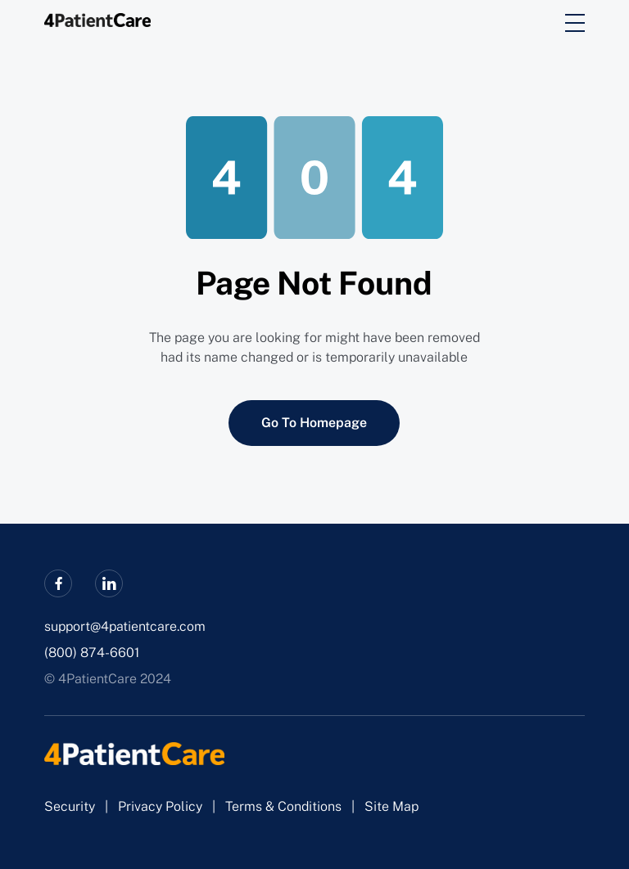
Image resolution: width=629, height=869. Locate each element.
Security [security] (69, 806)
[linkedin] (109, 583)
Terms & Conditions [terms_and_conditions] (283, 806)
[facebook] (58, 583)
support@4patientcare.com (125, 626)
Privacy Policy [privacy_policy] (160, 806)
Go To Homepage (314, 422)
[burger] (575, 23)
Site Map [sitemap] (391, 806)
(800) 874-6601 (91, 652)
